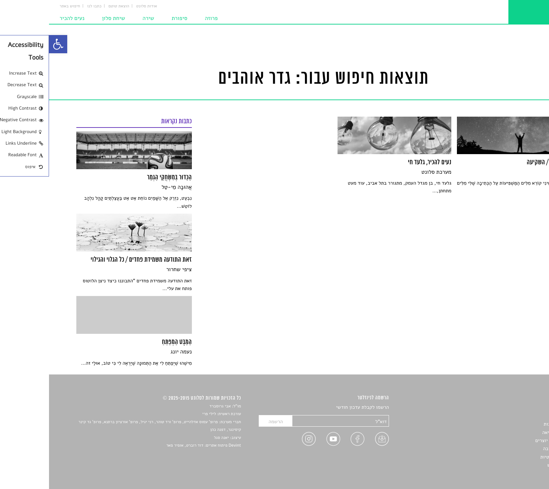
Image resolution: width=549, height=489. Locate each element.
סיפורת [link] (130, 18)
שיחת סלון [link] (64, 18)
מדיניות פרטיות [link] (506, 457)
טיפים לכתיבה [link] (508, 448)
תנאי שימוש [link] (510, 465)
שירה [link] (99, 18)
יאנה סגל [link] (172, 438)
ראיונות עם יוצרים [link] (504, 440)
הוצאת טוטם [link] (70, 6)
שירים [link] (516, 416)
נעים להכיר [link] (23, 18)
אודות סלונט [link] (97, 6)
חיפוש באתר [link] (21, 6)
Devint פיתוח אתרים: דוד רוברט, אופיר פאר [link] (154, 445)
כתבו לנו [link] (45, 6)
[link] (9, 44)
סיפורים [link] (513, 407)
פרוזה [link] (162, 18)
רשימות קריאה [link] (507, 432)
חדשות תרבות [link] (508, 424)
